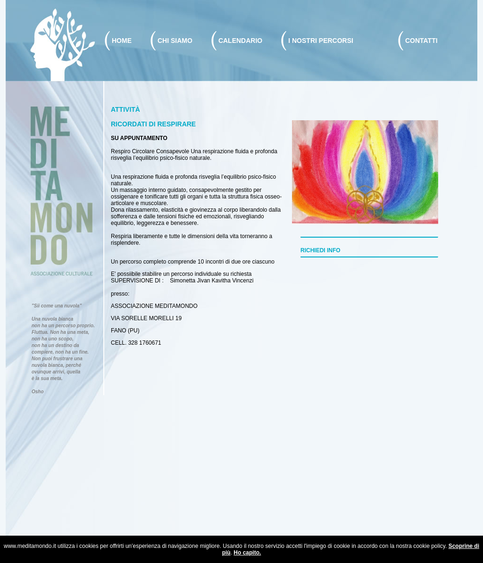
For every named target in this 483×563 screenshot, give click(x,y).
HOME (122, 40)
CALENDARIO (240, 40)
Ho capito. (247, 552)
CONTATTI (421, 40)
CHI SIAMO (175, 40)
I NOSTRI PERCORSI (320, 40)
